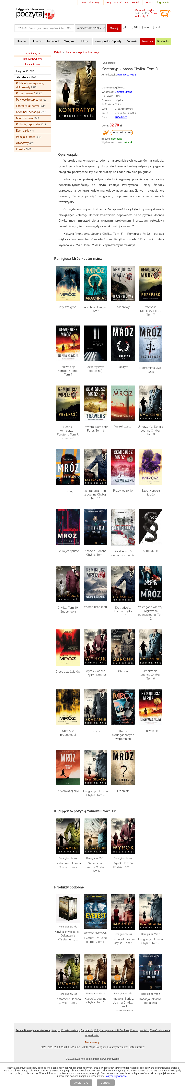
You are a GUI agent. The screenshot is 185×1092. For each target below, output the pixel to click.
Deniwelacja (150, 731)
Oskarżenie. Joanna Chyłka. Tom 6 (95, 867)
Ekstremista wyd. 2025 (150, 370)
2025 (50, 1047)
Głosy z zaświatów (68, 671)
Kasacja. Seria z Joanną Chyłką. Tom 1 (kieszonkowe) (123, 1004)
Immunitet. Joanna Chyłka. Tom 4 (123, 941)
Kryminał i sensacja (28, 112)
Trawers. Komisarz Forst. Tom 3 (95, 429)
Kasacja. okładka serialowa (150, 1001)
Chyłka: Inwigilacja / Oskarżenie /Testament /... (68, 935)
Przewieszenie (123, 490)
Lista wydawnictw (117, 1047)
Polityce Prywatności (116, 1076)
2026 (43, 1047)
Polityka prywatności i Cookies (111, 1030)
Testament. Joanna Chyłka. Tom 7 (68, 865)
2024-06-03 (121, 117)
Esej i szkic (22, 130)
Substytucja (150, 551)
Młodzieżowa (24, 118)
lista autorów (32, 64)
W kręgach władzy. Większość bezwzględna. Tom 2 (150, 612)
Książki (20, 71)
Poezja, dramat (25, 136)
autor (147, 27)
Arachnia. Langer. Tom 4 (95, 309)
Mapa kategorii (97, 1047)
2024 (57, 1047)
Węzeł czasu (123, 426)
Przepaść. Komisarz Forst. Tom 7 (150, 310)
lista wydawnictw (32, 58)
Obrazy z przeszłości (68, 732)
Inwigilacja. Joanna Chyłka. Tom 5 (95, 793)
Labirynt (123, 367)
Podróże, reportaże (28, 124)
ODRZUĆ (106, 1082)
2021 (78, 1047)
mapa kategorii (32, 53)
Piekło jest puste (68, 551)
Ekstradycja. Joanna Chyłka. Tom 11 (123, 611)
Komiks (20, 149)
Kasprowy (123, 307)
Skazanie (95, 731)
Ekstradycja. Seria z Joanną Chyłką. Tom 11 (95, 494)
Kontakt (144, 1030)
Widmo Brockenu (95, 607)
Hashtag (68, 491)
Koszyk (56, 1030)
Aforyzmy (22, 143)
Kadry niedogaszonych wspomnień (123, 735)
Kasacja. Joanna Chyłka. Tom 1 (95, 553)
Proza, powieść (25, 93)
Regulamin (87, 1030)
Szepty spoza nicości (150, 492)
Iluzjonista (123, 791)
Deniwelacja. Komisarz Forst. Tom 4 (68, 370)
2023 (64, 1047)
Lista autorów (137, 1047)
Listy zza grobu (68, 307)
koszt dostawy (90, 2)
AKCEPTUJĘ (81, 1082)
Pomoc (134, 1030)
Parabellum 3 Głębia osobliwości (122, 553)
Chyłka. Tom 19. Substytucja (68, 609)
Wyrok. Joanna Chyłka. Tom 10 (96, 673)
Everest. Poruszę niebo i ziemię (95, 940)
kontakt (136, 2)
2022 (71, 1047)
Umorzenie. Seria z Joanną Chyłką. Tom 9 (150, 430)
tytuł (157, 27)
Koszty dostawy (70, 1030)
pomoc (149, 2)
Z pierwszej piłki (68, 791)
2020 (84, 1047)
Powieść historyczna (29, 99)
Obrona (123, 671)
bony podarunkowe (117, 2)
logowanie (163, 2)
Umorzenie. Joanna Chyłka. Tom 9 (150, 674)
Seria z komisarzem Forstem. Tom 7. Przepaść (68, 432)
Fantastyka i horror (27, 105)
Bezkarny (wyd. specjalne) (95, 369)
